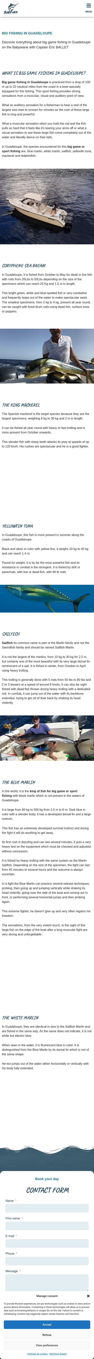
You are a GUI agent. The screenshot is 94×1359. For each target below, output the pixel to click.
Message (12, 1271)
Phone (10, 1253)
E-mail (10, 1236)
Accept (47, 1324)
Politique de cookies (37, 1354)
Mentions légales (58, 1354)
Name (10, 1200)
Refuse (47, 1335)
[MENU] (88, 5)
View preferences (47, 1345)
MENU (88, 11)
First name (13, 1218)
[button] (88, 1296)
